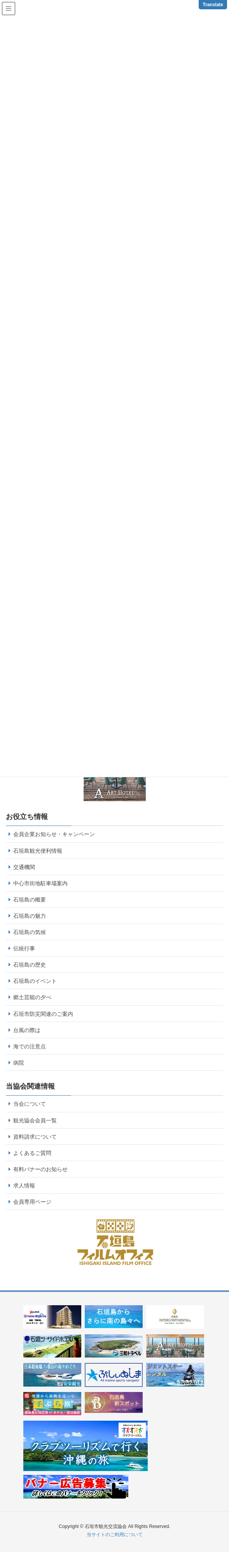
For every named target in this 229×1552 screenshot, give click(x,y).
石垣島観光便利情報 (37, 851)
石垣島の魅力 (29, 916)
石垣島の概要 (29, 899)
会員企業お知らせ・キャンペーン (54, 834)
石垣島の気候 (29, 932)
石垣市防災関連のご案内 (43, 1014)
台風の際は (26, 1030)
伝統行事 (24, 948)
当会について (29, 1104)
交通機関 (24, 867)
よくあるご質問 (32, 1153)
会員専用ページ (32, 1202)
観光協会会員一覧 (35, 1120)
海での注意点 (29, 1046)
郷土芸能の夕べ (32, 997)
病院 (18, 1063)
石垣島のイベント (35, 981)
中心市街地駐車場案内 (40, 883)
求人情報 (24, 1185)
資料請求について (35, 1137)
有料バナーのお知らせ (40, 1169)
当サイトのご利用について (115, 1534)
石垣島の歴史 (29, 965)
